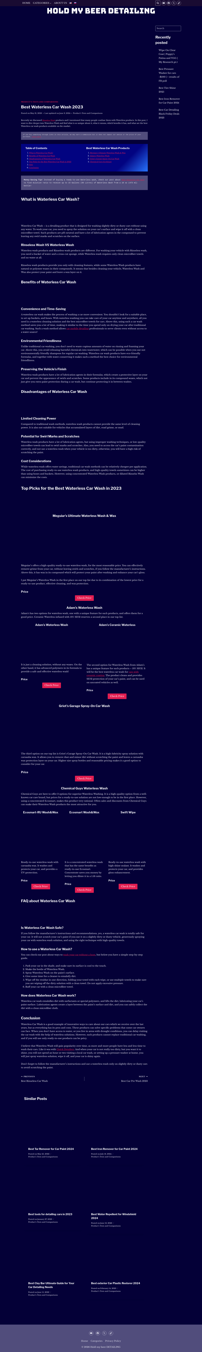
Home (26, 3)
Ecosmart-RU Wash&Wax (40, 812)
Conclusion (34, 167)
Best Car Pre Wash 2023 (117, 1078)
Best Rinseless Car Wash (51, 1078)
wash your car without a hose (79, 954)
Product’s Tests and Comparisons (39, 102)
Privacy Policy (113, 1341)
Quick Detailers (65, 1049)
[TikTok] (179, 3)
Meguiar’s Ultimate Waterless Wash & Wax (110, 153)
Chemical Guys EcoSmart (102, 162)
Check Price (84, 598)
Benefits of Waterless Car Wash (43, 156)
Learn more (36, 136)
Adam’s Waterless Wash (101, 156)
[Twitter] (174, 3)
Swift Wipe (128, 812)
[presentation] (53, 1123)
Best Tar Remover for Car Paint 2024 (51, 1149)
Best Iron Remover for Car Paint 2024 (114, 1149)
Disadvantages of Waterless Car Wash (46, 159)
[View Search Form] (157, 3)
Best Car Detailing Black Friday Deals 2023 (169, 114)
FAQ (31, 164)
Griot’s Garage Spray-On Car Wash (106, 159)
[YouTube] (164, 3)
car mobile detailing (77, 328)
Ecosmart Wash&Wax (84, 812)
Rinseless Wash (49, 120)
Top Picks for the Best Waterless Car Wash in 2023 (53, 162)
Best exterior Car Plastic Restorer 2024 (115, 1283)
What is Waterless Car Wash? (42, 153)
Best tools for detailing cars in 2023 (50, 1214)
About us (60, 3)
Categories (97, 1341)
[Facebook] (169, 3)
